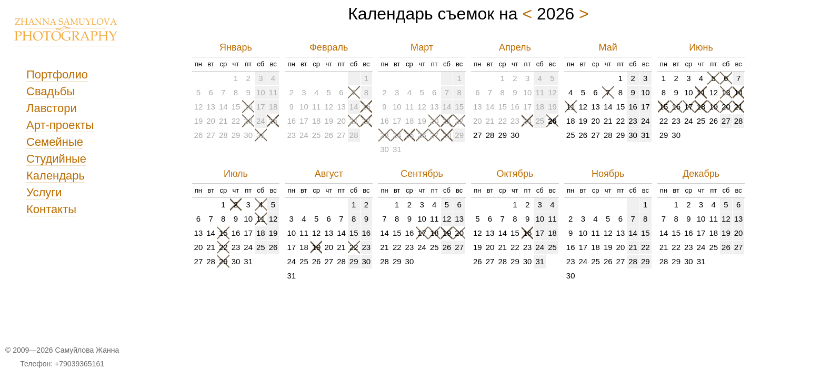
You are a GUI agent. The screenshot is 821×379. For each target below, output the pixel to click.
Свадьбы (50, 91)
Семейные (54, 141)
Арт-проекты (60, 125)
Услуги (44, 192)
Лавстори (51, 108)
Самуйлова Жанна (87, 350)
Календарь (55, 175)
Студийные (56, 158)
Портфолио (57, 74)
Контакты (51, 209)
